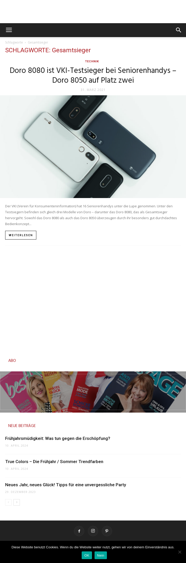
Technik (92, 61)
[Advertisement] (93, 300)
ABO (12, 360)
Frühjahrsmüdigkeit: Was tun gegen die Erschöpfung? (57, 438)
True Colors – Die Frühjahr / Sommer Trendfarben (54, 461)
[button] (179, 30)
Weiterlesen (21, 235)
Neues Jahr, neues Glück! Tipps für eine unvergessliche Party (65, 484)
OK (86, 555)
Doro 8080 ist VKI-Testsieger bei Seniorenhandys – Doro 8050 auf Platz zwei (93, 76)
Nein (100, 555)
